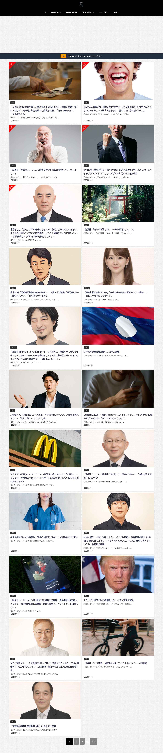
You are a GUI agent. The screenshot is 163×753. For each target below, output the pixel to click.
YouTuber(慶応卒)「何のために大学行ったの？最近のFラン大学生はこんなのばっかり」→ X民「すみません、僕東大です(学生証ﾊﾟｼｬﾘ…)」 (117, 110)
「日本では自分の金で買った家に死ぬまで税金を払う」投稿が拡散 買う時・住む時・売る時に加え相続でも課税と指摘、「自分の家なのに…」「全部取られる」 (44, 110)
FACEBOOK (88, 12)
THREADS (56, 12)
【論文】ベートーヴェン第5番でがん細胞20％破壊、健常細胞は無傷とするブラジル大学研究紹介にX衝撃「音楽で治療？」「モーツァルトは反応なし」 (44, 601)
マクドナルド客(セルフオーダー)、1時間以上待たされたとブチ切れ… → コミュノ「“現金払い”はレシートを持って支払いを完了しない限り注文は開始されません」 (44, 476)
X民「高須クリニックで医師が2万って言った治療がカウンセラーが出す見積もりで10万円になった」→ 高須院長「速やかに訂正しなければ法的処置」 (44, 664)
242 (96, 738)
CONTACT (103, 12)
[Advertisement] (81, 35)
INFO (116, 12)
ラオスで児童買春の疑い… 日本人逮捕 (102, 351)
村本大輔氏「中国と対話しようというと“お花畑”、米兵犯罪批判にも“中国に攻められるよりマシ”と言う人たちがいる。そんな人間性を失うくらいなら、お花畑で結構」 (117, 539)
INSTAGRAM (72, 12)
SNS (13, 102)
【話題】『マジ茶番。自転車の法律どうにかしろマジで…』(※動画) (117, 661)
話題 (86, 165)
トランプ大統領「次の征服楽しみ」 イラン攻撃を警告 (110, 598)
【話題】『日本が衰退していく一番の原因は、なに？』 (110, 229)
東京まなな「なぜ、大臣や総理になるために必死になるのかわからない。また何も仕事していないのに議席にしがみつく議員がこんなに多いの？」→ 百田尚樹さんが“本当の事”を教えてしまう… (44, 232)
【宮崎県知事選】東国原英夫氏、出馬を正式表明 (34, 724)
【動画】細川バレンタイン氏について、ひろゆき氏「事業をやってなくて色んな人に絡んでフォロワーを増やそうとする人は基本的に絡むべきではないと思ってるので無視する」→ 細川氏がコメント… (44, 354)
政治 (13, 165)
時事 (86, 346)
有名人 (87, 287)
